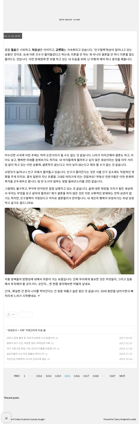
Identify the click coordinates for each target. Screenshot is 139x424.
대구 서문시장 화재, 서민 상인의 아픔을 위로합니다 (31, 348)
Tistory (117, 419)
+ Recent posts (11, 397)
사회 (22, 330)
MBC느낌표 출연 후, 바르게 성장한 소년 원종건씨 (31, 338)
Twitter (17, 419)
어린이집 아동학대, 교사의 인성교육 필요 (26, 359)
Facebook (25, 419)
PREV (17, 376)
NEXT (122, 376)
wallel (133, 419)
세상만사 (12, 330)
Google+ (41, 419)
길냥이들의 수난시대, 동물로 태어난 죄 (25, 354)
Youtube (33, 419)
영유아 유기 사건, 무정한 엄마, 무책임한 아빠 (28, 343)
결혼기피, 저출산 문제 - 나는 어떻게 (69, 19)
